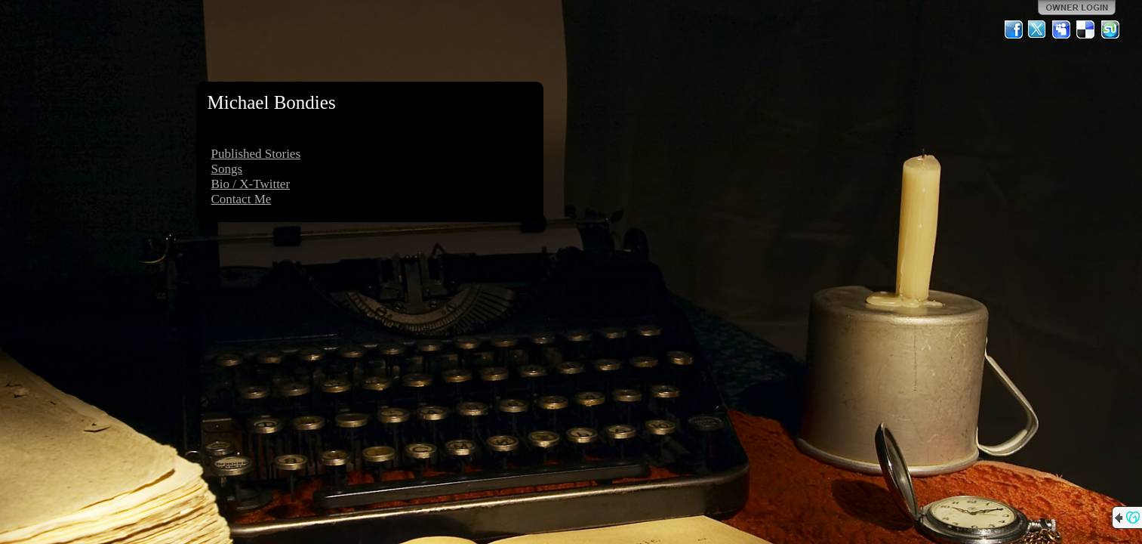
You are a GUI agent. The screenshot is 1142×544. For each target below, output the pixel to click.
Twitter (1037, 29)
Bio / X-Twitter (251, 184)
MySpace (1062, 29)
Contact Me (241, 199)
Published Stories (256, 154)
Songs (227, 169)
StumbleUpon (1110, 29)
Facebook (1013, 29)
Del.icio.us (1086, 29)
